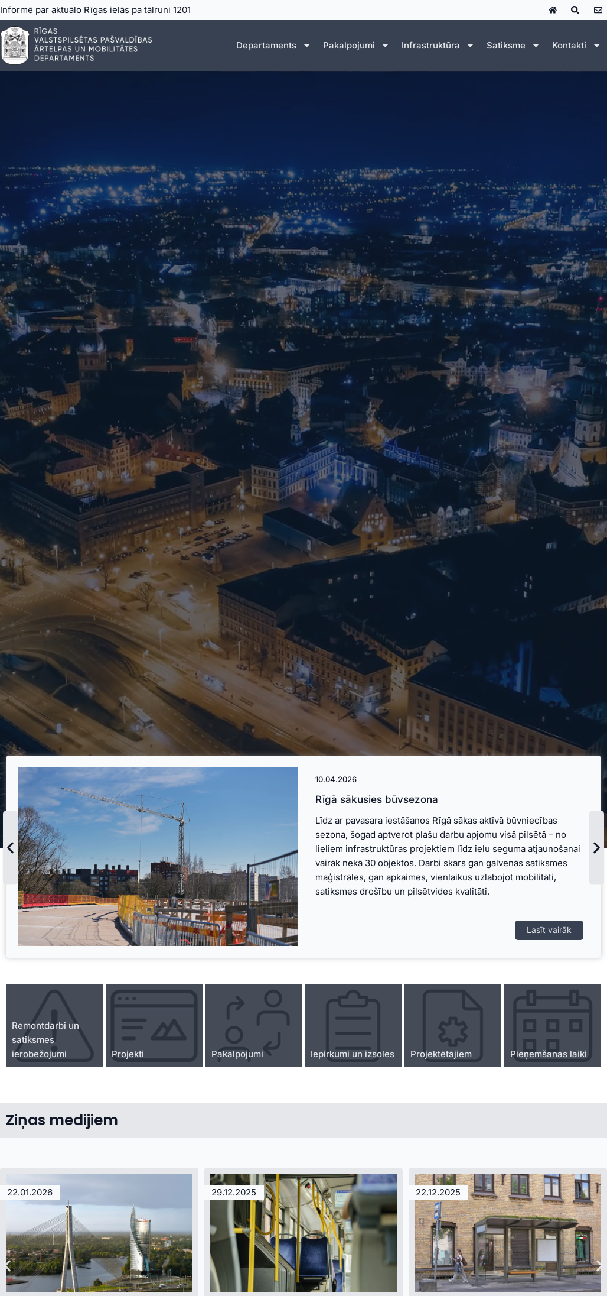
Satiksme (513, 45)
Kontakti (576, 45)
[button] (10, 847)
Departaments (273, 45)
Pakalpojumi (356, 45)
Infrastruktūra (438, 45)
